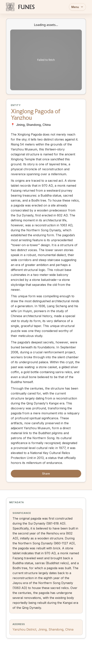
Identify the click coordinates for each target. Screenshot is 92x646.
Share (46, 473)
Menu (77, 7)
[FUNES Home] (20, 6)
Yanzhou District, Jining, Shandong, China (43, 629)
